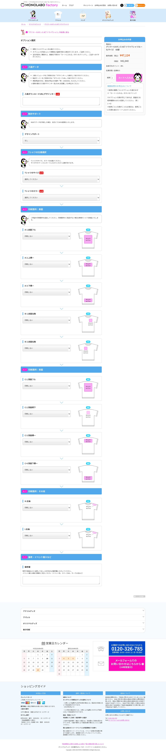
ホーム (64, 5)
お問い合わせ (112, 5)
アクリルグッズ (33, 20)
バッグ (83, 20)
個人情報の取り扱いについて (95, 744)
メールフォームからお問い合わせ (118, 720)
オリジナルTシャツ (35, 24)
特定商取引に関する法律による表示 (73, 744)
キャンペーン (88, 5)
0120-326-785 (112, 718)
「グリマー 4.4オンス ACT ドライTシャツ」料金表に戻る (48, 32)
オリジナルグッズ (107, 20)
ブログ (71, 5)
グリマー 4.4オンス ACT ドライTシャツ (56, 24)
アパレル (58, 20)
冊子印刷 (133, 20)
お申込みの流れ (100, 5)
